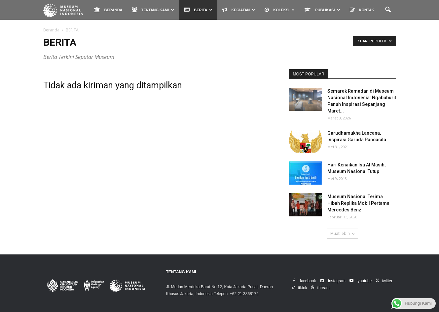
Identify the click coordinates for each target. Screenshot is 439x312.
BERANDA (108, 9)
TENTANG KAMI (153, 9)
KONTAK (362, 9)
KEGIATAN (238, 9)
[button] (388, 10)
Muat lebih (342, 233)
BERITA (198, 9)
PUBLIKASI (322, 9)
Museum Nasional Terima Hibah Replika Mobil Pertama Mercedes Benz (358, 203)
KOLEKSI (280, 9)
